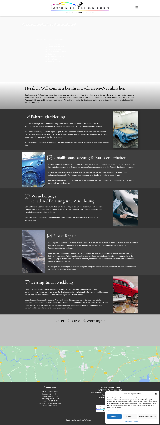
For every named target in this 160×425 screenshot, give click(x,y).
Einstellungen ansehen (147, 416)
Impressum (137, 421)
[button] (156, 394)
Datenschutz (129, 421)
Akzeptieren (114, 416)
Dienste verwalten (113, 411)
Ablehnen (129, 416)
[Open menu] (136, 7)
